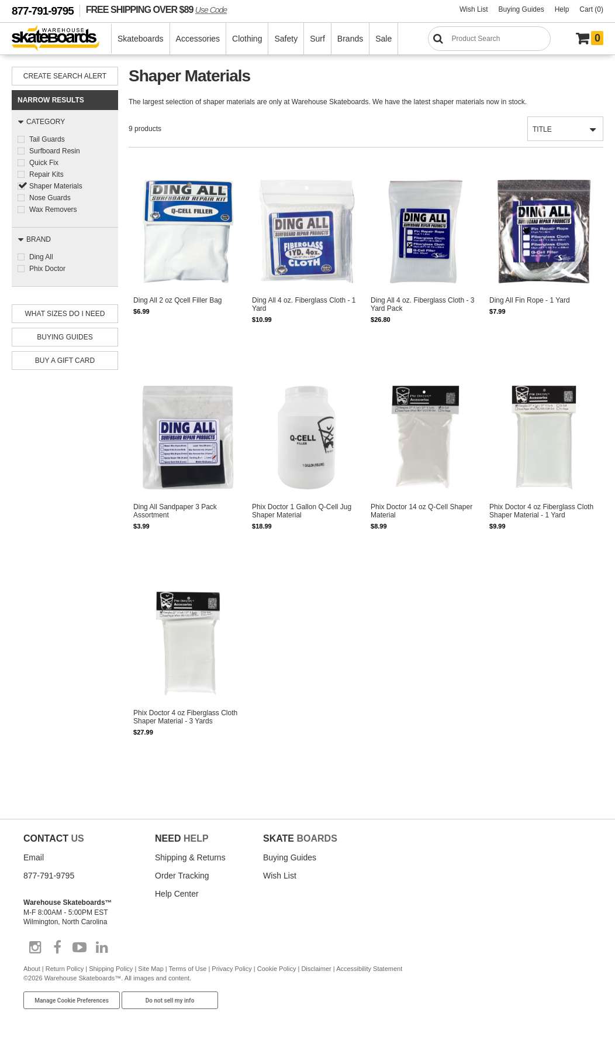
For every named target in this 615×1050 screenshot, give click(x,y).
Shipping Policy (111, 968)
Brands (350, 38)
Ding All (41, 257)
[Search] (489, 38)
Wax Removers (53, 209)
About (31, 968)
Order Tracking (182, 875)
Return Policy (65, 968)
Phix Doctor (47, 269)
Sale (383, 38)
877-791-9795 (43, 11)
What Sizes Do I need (65, 314)
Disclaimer (316, 968)
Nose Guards (50, 198)
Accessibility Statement (369, 968)
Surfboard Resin (54, 151)
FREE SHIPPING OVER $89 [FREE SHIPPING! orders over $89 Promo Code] (156, 9)
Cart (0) (591, 9)
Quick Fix (43, 163)
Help (562, 9)
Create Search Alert (64, 76)
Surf (317, 38)
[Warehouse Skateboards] (62, 39)
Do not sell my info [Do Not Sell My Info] (170, 1000)
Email (33, 857)
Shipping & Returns (190, 857)
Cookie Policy (276, 968)
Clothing (247, 38)
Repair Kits (46, 174)
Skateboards (141, 38)
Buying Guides (521, 9)
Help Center (177, 893)
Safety (286, 38)
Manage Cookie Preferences (71, 1000)
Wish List (473, 9)
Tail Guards (47, 139)
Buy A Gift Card (65, 360)
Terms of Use (188, 968)
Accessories (198, 38)
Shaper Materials (55, 186)
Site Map (150, 968)
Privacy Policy (231, 968)
